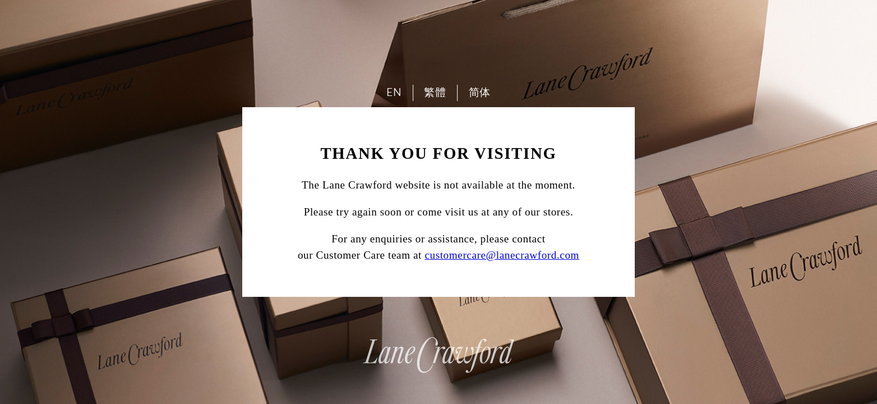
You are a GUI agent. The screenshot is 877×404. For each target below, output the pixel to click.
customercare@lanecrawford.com (501, 255)
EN (393, 92)
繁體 (435, 92)
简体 (480, 92)
